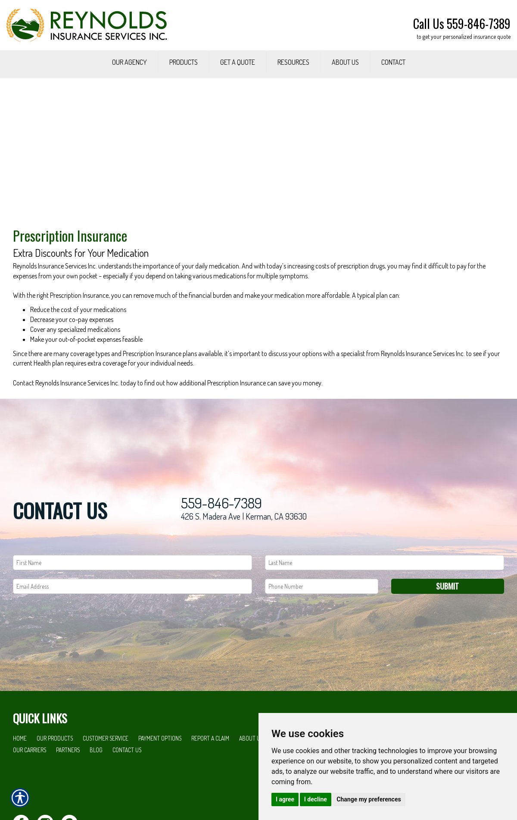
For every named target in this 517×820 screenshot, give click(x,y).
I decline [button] (315, 799)
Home (20, 775)
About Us (251, 775)
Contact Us (126, 786)
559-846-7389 (221, 540)
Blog (96, 786)
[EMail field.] (132, 622)
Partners (68, 786)
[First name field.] (132, 598)
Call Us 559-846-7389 (462, 23)
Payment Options (159, 775)
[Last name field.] (384, 598)
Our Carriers (29, 786)
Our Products (55, 775)
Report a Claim (210, 775)
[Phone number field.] (321, 622)
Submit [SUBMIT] (447, 622)
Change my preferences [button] (368, 799)
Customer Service (105, 775)
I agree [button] (285, 799)
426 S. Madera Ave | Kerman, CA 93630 (244, 552)
